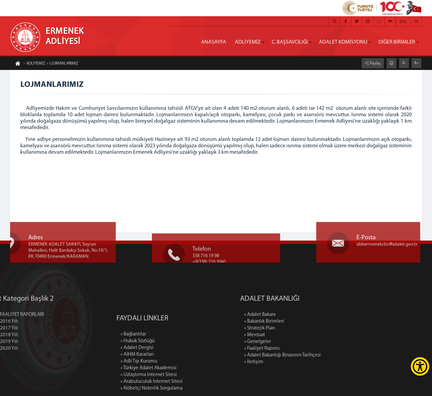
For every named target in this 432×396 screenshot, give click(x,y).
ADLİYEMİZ (248, 42)
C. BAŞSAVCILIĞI (290, 42)
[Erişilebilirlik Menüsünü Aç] (420, 366)
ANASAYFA (213, 42)
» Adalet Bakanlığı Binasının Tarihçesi (305, 355)
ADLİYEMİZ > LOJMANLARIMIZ (50, 64)
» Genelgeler (280, 341)
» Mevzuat (277, 335)
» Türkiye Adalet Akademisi (148, 390)
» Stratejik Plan (282, 328)
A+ (416, 63)
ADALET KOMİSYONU (343, 42)
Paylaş (375, 63)
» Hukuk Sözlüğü (137, 363)
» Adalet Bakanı (283, 314)
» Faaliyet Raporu (285, 348)
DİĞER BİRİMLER (396, 42)
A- (404, 63)
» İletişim (277, 362)
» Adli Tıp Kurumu (138, 383)
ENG (403, 22)
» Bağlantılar (133, 356)
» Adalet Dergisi (137, 369)
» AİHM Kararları (137, 376)
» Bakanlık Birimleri (287, 321)
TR (416, 22)
